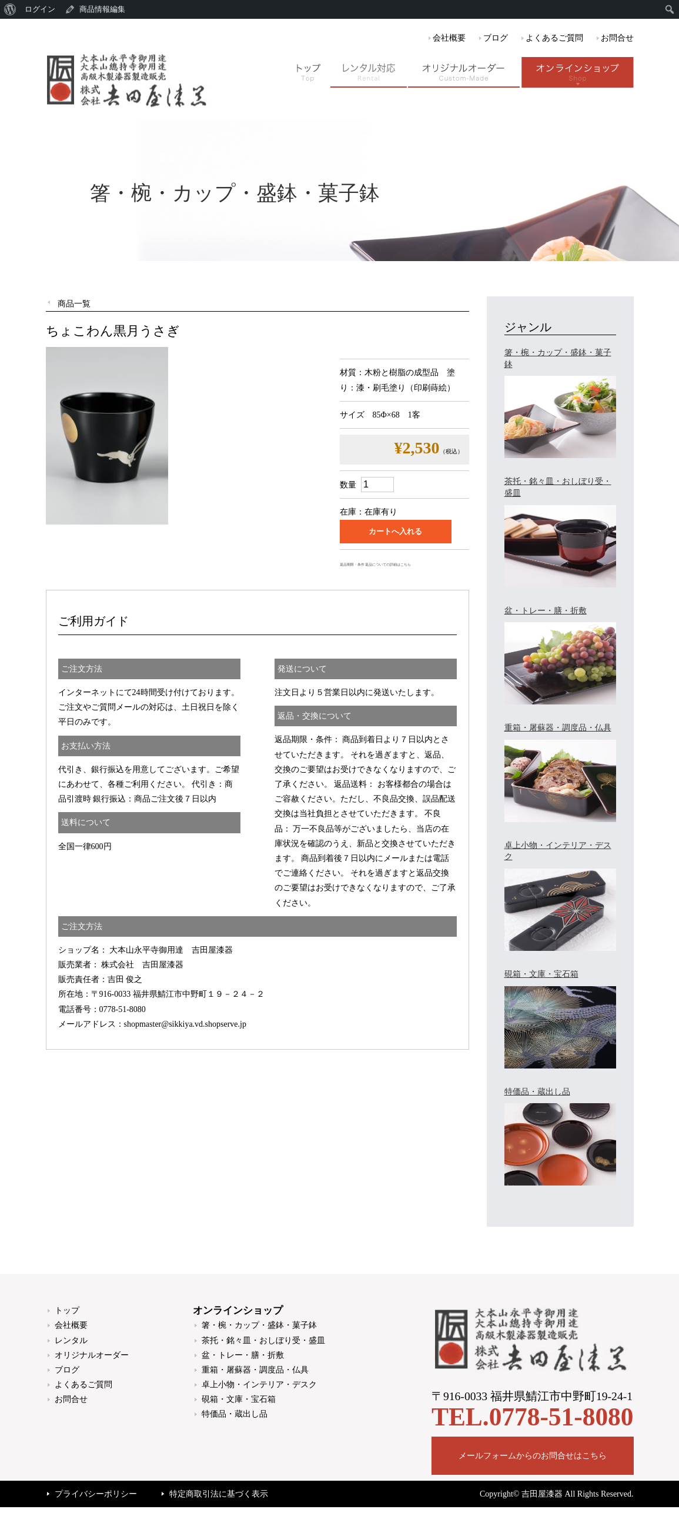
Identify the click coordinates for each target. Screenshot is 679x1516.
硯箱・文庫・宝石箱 (239, 1399)
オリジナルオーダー (92, 1355)
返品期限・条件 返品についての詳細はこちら (375, 564)
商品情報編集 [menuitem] (102, 9)
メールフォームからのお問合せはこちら (533, 1455)
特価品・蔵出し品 (234, 1414)
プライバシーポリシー (96, 1494)
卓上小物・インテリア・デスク (259, 1384)
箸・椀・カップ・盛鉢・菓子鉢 (259, 1325)
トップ (67, 1310)
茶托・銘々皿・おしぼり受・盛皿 (263, 1340)
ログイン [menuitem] (40, 9)
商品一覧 (74, 303)
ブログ (495, 38)
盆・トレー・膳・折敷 (243, 1355)
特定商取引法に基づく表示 (218, 1494)
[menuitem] (10, 9)
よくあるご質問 (554, 38)
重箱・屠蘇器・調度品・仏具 (255, 1369)
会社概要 (449, 38)
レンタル (71, 1340)
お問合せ (617, 38)
